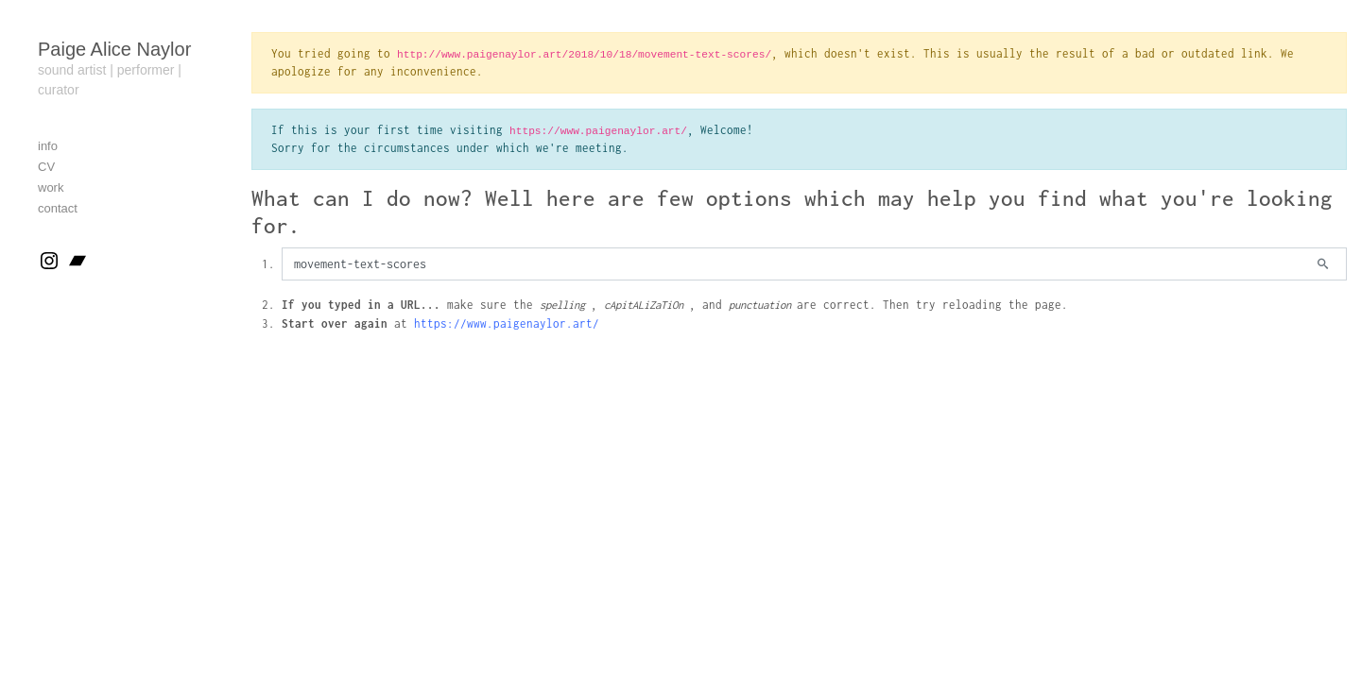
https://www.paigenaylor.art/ (506, 323)
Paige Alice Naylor (114, 49)
